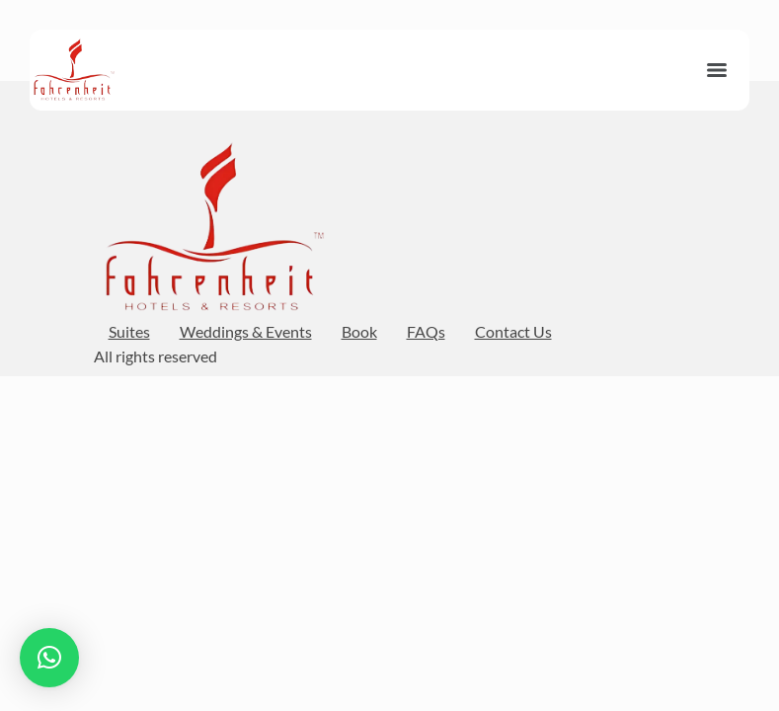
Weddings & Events (246, 331)
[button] (49, 657)
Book (359, 331)
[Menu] (717, 70)
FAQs (426, 331)
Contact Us (513, 331)
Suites (129, 331)
